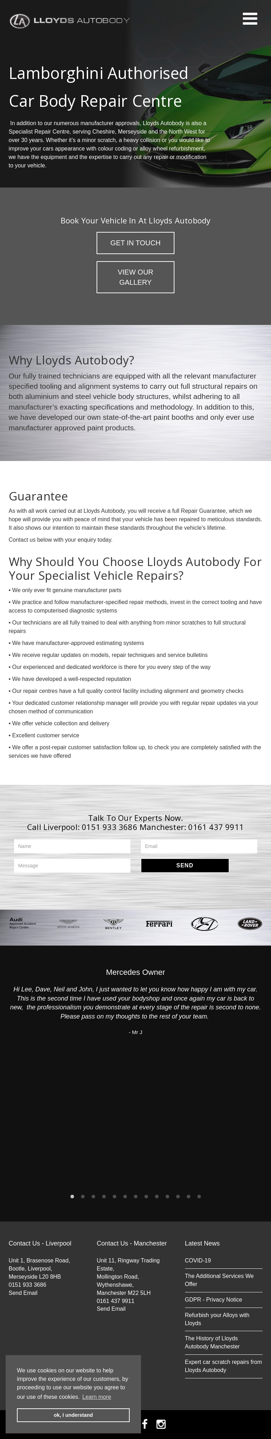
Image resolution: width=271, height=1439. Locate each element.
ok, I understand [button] (73, 1415)
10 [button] (167, 1196)
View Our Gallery (135, 277)
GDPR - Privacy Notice (213, 1299)
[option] (22, 923)
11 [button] (177, 1196)
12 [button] (188, 1196)
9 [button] (156, 1196)
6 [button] (125, 1196)
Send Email (23, 1293)
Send (184, 865)
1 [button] (72, 1196)
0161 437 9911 (216, 827)
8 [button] (146, 1196)
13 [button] (199, 1196)
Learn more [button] (96, 1397)
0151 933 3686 (109, 827)
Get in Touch (135, 243)
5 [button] (114, 1196)
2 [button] (82, 1196)
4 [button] (103, 1196)
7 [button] (135, 1196)
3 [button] (93, 1196)
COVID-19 (198, 1260)
